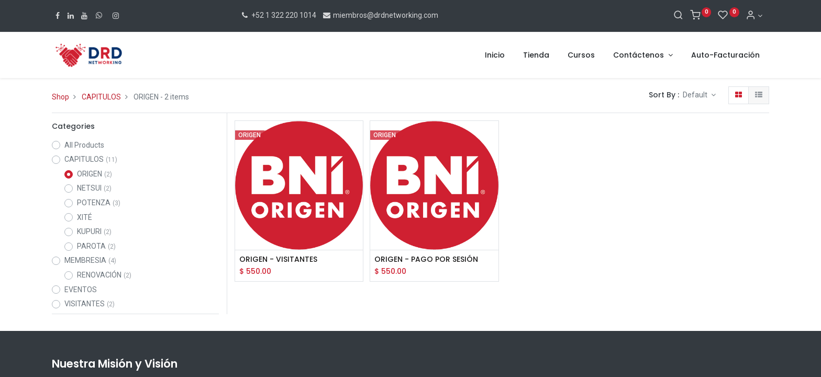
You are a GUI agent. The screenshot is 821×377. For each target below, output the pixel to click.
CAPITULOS (101, 97)
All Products (84, 145)
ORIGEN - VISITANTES (278, 259)
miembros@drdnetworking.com (380, 15)
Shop (60, 97)
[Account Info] (754, 16)
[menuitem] (495, 55)
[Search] (678, 16)
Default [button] (696, 95)
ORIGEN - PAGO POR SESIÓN (426, 259)
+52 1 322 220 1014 (278, 15)
